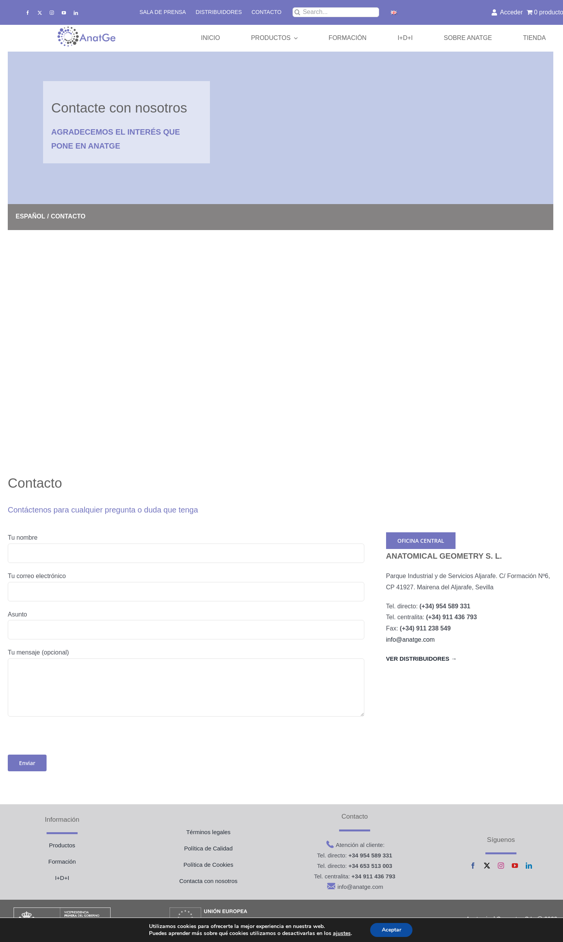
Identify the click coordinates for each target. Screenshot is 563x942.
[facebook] (28, 12)
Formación (62, 861)
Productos (62, 845)
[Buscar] (297, 12)
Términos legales (208, 832)
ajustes (341, 933)
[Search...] (336, 12)
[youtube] (64, 12)
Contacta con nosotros (208, 881)
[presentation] (67, 739)
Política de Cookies (208, 864)
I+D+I (62, 877)
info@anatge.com (410, 639)
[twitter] (40, 12)
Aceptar (391, 929)
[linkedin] (76, 12)
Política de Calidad (208, 848)
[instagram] (52, 12)
